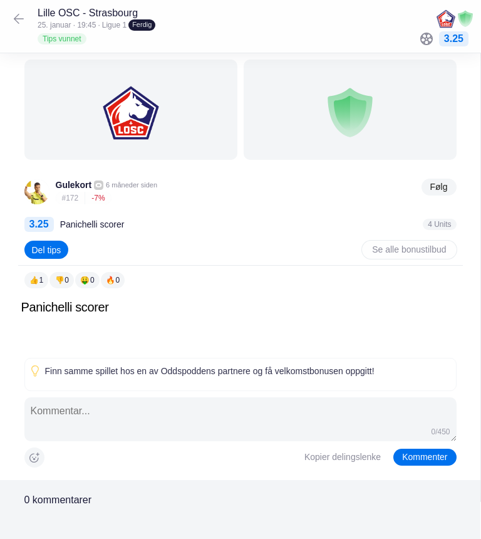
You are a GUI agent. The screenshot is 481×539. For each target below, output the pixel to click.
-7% (98, 198)
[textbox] (240, 326)
